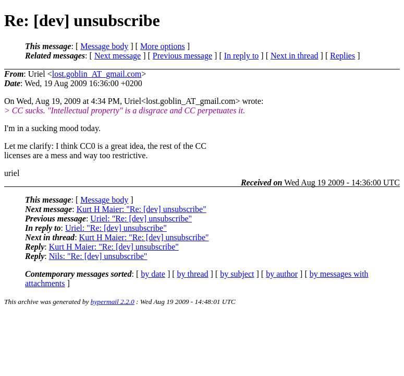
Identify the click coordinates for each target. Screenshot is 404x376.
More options (162, 46)
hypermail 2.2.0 (112, 302)
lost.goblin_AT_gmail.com (97, 73)
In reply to (241, 55)
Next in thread (295, 55)
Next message (117, 55)
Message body (104, 46)
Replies (342, 55)
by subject (237, 273)
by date (153, 273)
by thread (193, 273)
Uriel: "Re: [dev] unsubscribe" (141, 218)
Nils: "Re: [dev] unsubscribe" (98, 256)
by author (282, 273)
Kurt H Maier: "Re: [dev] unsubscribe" (141, 209)
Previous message (182, 55)
